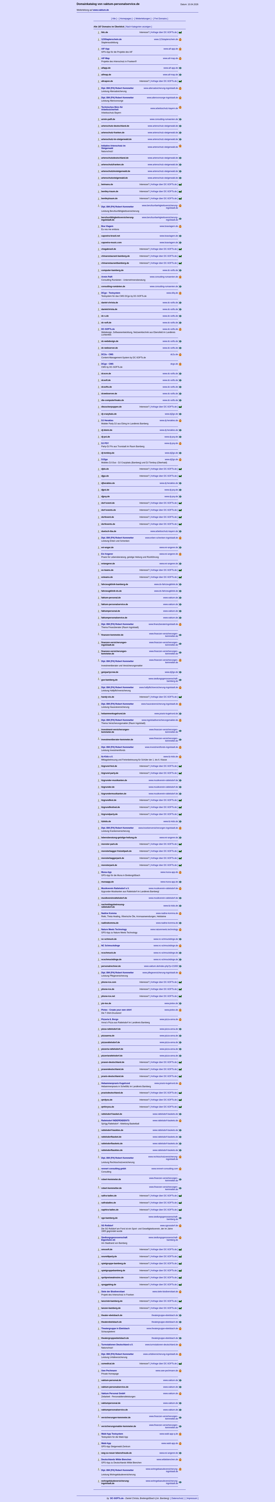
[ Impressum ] (192, 1498)
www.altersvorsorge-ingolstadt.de (162, 97)
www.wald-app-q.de (169, 1434)
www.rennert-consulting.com (165, 1168)
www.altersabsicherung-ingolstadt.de (161, 88)
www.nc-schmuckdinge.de (166, 939)
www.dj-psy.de (171, 437)
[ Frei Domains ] (160, 18)
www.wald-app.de (170, 1443)
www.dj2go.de (171, 414)
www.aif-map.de (170, 58)
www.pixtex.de (171, 1003)
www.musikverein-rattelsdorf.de (163, 780)
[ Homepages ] (125, 18)
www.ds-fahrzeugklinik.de (166, 584)
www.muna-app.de (169, 872)
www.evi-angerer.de (168, 547)
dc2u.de (174, 354)
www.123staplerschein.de (166, 39)
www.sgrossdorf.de (169, 1225)
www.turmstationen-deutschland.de (161, 1344)
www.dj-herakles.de (169, 420)
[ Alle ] (114, 18)
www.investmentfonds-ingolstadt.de (161, 747)
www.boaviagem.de (169, 226)
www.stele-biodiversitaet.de (165, 1291)
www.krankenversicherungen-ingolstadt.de (158, 828)
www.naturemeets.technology (164, 929)
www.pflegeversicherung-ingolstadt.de (160, 972)
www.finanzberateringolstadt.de (163, 624)
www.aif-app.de (171, 49)
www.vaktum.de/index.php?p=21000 (161, 966)
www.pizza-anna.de (169, 1019)
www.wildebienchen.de (167, 1459)
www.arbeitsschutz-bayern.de (164, 108)
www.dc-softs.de (170, 270)
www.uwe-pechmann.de (167, 1370)
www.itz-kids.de (170, 756)
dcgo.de (174, 364)
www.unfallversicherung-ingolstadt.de (160, 1354)
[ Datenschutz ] (177, 1498)
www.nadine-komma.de (167, 913)
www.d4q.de (172, 293)
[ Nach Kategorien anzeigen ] (138, 26)
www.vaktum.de (170, 597)
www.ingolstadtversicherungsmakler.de (160, 720)
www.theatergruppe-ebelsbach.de (162, 1328)
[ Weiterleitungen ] (142, 18)
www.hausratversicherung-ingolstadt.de (159, 704)
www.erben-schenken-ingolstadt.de (161, 538)
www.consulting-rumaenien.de (164, 119)
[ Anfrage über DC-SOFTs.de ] (164, 32)
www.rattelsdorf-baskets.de (165, 1114)
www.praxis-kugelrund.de (166, 713)
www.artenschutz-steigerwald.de (163, 126)
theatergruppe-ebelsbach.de (165, 1315)
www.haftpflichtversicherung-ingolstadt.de (158, 687)
